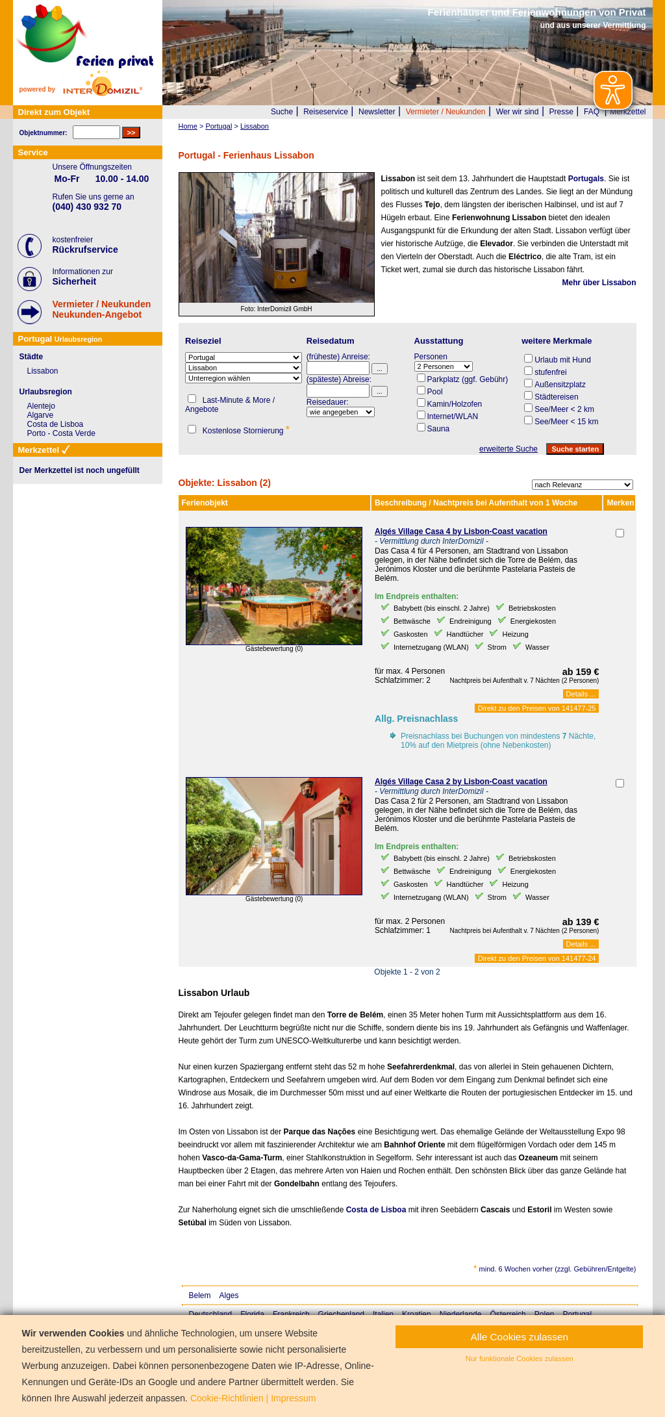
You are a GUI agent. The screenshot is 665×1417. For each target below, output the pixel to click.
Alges (229, 1295)
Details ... (581, 694)
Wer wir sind (517, 111)
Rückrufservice (85, 249)
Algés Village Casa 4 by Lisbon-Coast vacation (461, 531)
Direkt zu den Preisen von (537, 708)
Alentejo (41, 406)
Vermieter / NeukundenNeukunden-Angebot (102, 309)
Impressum (293, 1398)
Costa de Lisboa (376, 1209)
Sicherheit (75, 281)
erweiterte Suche (508, 448)
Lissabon (42, 371)
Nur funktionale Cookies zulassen (519, 1358)
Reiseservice (325, 111)
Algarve (40, 415)
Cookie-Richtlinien (227, 1398)
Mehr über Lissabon (599, 282)
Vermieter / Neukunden (446, 111)
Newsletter (376, 111)
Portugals (586, 178)
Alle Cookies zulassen (520, 1336)
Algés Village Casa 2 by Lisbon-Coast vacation (461, 781)
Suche (282, 111)
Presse (561, 111)
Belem (200, 1295)
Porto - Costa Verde (61, 433)
